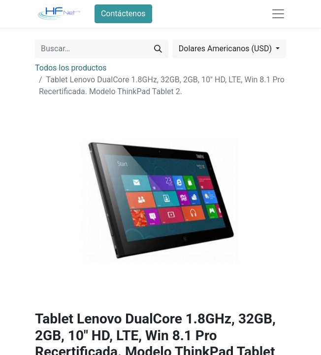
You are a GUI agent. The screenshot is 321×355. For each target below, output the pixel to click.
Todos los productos (71, 67)
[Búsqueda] (158, 48)
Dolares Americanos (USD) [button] (226, 48)
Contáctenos (123, 13)
